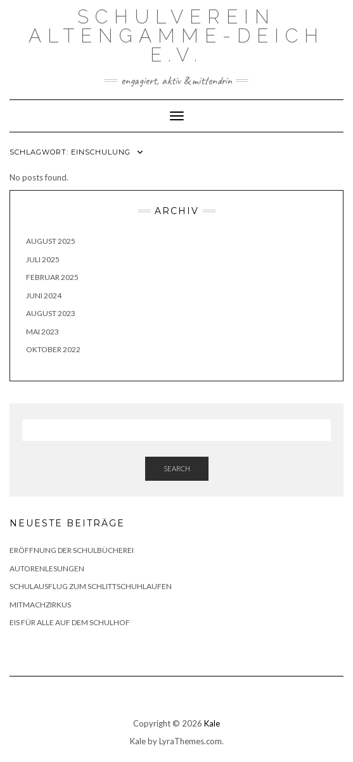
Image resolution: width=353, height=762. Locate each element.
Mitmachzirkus (41, 604)
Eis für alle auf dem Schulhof (70, 622)
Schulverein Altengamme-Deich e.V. (176, 36)
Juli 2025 (43, 259)
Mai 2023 (42, 331)
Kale (212, 723)
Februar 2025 (52, 277)
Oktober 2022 (53, 349)
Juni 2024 (43, 295)
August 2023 (50, 313)
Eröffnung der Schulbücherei (72, 550)
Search (177, 468)
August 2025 (50, 241)
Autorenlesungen (47, 568)
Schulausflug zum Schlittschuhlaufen (91, 586)
